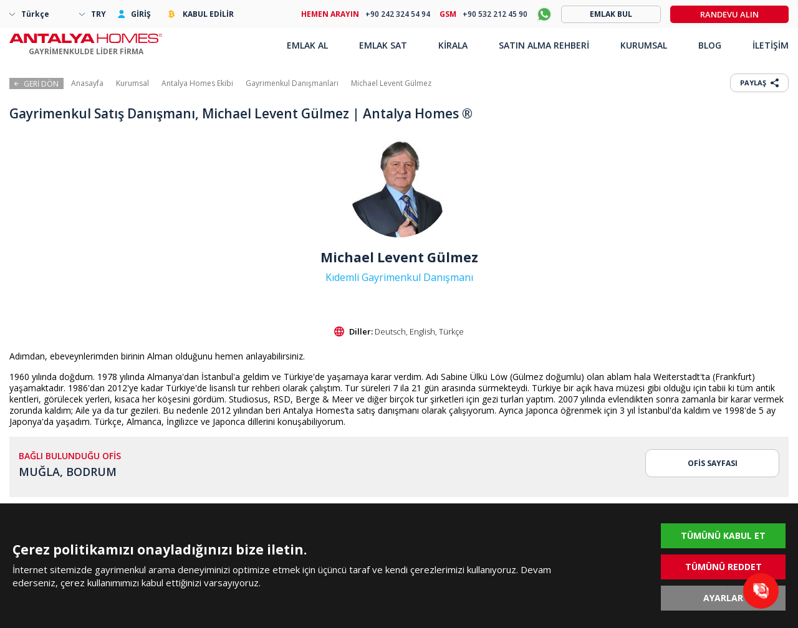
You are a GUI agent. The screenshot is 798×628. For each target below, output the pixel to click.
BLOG (709, 45)
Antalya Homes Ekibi (197, 83)
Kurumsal (132, 83)
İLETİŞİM (770, 45)
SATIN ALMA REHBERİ (544, 45)
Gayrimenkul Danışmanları (292, 83)
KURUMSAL (643, 45)
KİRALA (453, 45)
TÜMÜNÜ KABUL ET (723, 535)
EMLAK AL (307, 45)
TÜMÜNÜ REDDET (723, 567)
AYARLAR (723, 598)
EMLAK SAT (383, 45)
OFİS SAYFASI (713, 463)
